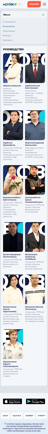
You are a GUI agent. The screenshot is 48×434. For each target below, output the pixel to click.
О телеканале (9, 22)
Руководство (9, 26)
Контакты (7, 40)
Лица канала (9, 31)
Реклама (7, 35)
